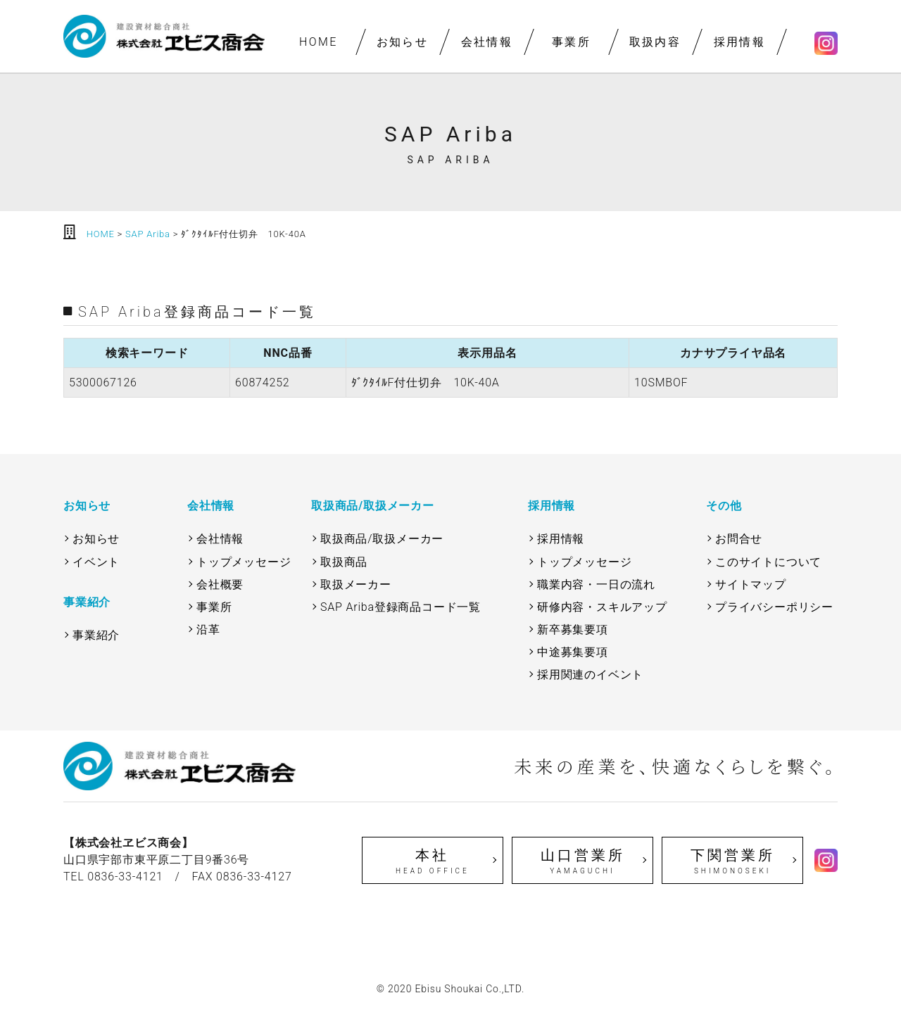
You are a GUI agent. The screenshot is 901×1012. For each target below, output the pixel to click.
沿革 (208, 629)
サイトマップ (750, 584)
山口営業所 (582, 861)
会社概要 (220, 584)
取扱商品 (343, 562)
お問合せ (738, 538)
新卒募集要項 (572, 629)
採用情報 (739, 42)
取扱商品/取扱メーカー (381, 538)
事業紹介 (96, 635)
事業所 (570, 42)
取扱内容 (655, 42)
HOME (317, 42)
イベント (96, 562)
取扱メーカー (355, 584)
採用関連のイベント (590, 674)
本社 (433, 861)
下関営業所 (732, 861)
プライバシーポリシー (774, 607)
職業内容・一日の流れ (596, 584)
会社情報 (486, 42)
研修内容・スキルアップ (602, 607)
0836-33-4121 (125, 876)
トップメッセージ (243, 562)
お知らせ (403, 42)
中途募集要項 (572, 652)
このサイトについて (768, 562)
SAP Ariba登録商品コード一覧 (400, 607)
